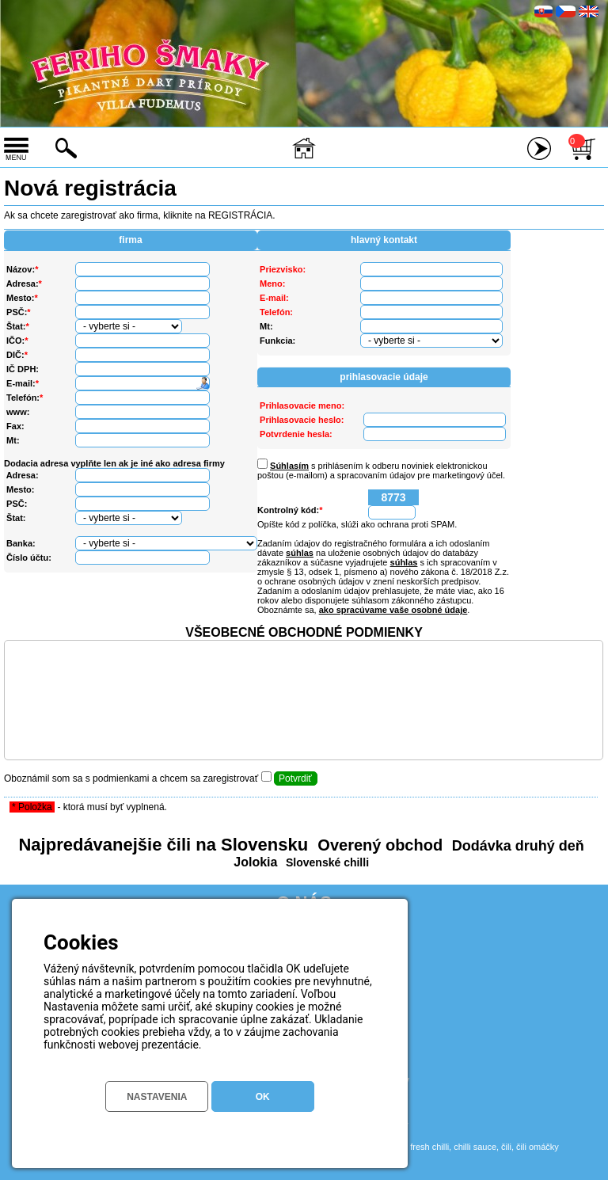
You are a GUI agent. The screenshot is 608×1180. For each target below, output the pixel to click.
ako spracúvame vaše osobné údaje (393, 610)
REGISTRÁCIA (240, 215)
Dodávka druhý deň (516, 846)
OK (263, 1096)
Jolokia (255, 862)
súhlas (300, 553)
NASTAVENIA (157, 1096)
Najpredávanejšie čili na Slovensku (163, 845)
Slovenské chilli (326, 862)
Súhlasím (289, 465)
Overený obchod (378, 845)
